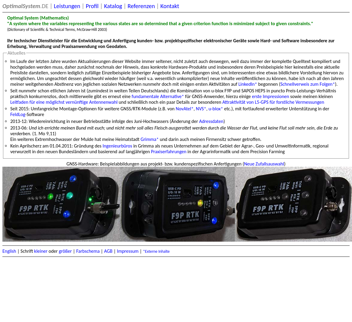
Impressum (127, 251)
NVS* (201, 109)
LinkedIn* (247, 84)
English (9, 251)
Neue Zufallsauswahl (264, 164)
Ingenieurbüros (117, 146)
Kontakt (169, 6)
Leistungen (67, 6)
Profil (92, 6)
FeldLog (17, 114)
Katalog (113, 6)
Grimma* (150, 139)
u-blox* (215, 109)
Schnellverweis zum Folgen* (307, 84)
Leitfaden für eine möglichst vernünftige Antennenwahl (63, 102)
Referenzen (141, 6)
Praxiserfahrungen (169, 151)
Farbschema (88, 251)
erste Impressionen (270, 96)
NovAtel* (185, 109)
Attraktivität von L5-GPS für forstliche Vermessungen (273, 102)
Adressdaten (211, 121)
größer (65, 251)
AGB (108, 251)
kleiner (41, 251)
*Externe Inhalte (156, 251)
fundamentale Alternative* (158, 96)
